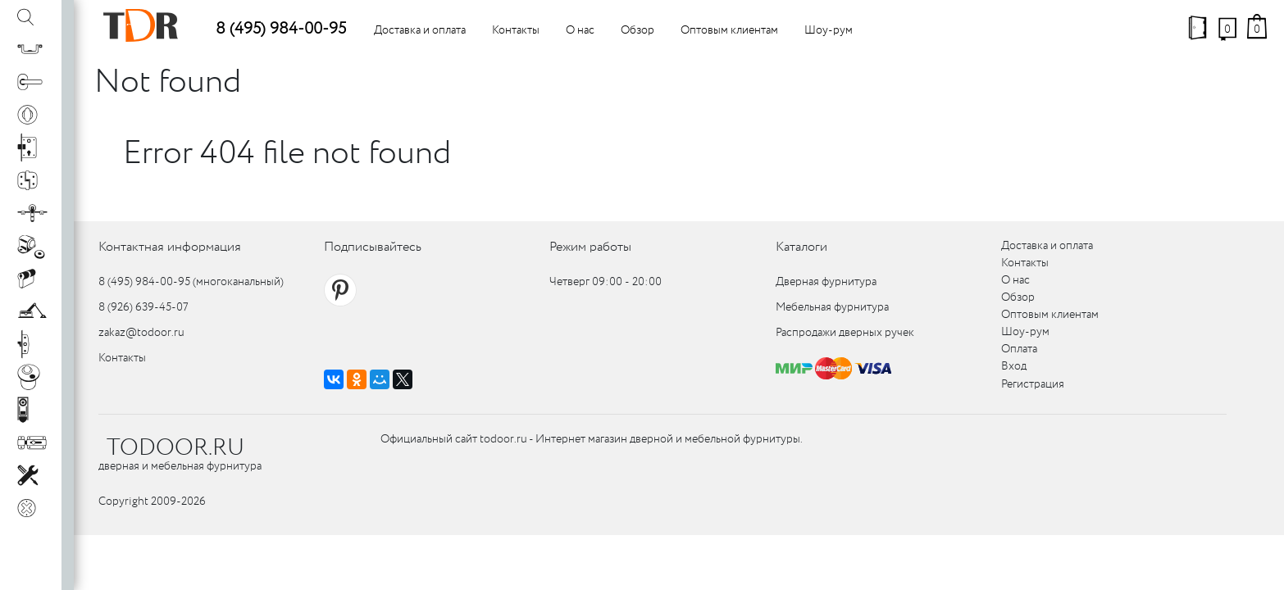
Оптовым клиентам (729, 30)
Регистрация (1032, 384)
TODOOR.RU (175, 448)
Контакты (516, 30)
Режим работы (590, 247)
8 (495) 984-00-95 (281, 29)
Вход (1014, 366)
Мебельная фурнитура (832, 307)
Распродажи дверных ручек (845, 332)
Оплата (1019, 349)
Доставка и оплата (420, 30)
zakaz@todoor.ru (141, 332)
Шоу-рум (828, 30)
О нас (580, 30)
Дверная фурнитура (826, 282)
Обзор (637, 30)
